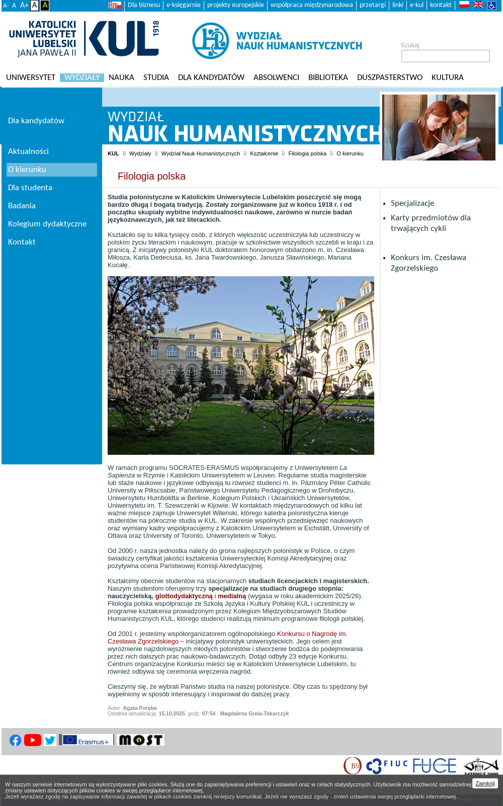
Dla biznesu (144, 5)
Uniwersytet (30, 77)
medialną (232, 596)
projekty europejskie (235, 5)
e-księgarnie (183, 5)
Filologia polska (307, 153)
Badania (22, 206)
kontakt (441, 5)
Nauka (121, 77)
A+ (24, 6)
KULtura (448, 77)
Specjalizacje (412, 203)
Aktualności (28, 151)
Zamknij (485, 783)
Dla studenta (30, 188)
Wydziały (82, 77)
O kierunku (350, 153)
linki (397, 5)
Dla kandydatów (211, 77)
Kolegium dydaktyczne (47, 224)
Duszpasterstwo (390, 77)
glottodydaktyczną (184, 596)
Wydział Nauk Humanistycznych (200, 153)
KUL (113, 153)
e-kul (417, 5)
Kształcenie (264, 153)
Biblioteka (328, 77)
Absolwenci (276, 77)
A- (6, 6)
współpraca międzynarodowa (312, 5)
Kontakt (22, 242)
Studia (156, 77)
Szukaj (410, 45)
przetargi (373, 5)
